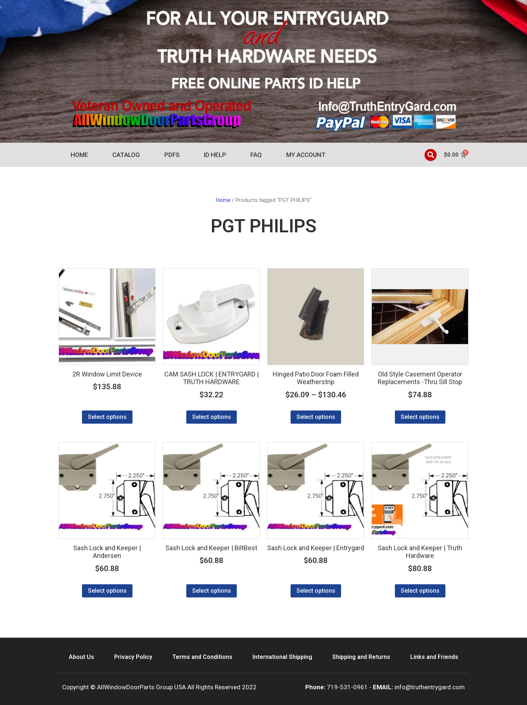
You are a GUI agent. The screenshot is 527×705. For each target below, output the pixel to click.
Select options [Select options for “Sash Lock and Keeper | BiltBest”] (211, 590)
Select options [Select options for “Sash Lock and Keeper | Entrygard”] (315, 590)
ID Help (215, 154)
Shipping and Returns (361, 656)
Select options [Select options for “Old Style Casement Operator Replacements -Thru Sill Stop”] (420, 416)
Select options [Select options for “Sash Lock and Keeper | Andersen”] (107, 590)
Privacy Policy (133, 656)
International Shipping (282, 656)
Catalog (126, 154)
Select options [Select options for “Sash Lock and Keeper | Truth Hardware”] (420, 590)
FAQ (256, 154)
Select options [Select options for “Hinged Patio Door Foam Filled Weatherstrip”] (315, 416)
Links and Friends (434, 656)
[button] (431, 155)
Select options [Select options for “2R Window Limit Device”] (107, 416)
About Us (81, 656)
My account (306, 154)
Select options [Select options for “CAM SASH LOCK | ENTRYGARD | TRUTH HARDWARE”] (211, 416)
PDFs (172, 154)
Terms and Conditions (202, 656)
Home (79, 154)
